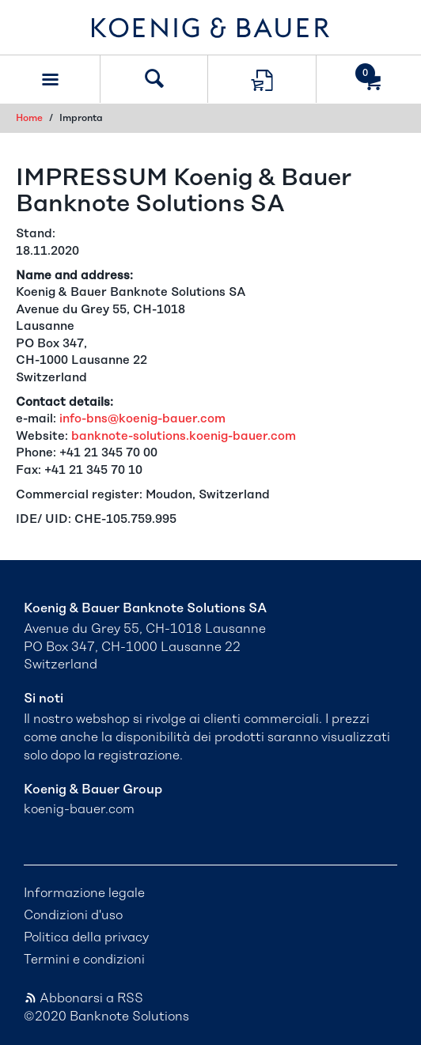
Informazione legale (84, 893)
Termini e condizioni (84, 959)
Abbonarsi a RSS (83, 998)
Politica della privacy (86, 937)
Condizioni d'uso (73, 915)
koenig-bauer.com (79, 809)
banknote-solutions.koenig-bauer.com (183, 436)
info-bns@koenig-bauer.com (142, 419)
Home (29, 118)
